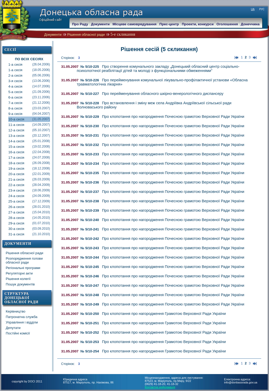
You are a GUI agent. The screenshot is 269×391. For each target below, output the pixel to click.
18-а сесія (29, 163)
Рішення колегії (18, 279)
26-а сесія (29, 207)
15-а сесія (29, 147)
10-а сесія (29, 119)
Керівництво (15, 311)
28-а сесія (29, 218)
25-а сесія (29, 201)
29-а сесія (29, 223)
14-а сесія (29, 141)
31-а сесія (29, 234)
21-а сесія (29, 179)
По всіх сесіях (29, 59)
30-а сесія (29, 229)
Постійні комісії (18, 333)
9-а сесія (29, 114)
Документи (53, 34)
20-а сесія (29, 174)
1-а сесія (29, 64)
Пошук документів (20, 284)
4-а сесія (29, 86)
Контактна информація (160, 387)
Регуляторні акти (19, 273)
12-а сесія (29, 130)
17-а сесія (29, 158)
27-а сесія (29, 212)
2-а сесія (29, 75)
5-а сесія (29, 92)
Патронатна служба (21, 317)
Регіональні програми (23, 268)
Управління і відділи (22, 322)
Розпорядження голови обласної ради (24, 260)
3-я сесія (29, 81)
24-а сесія (29, 196)
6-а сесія (29, 97)
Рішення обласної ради (86, 34)
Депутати (13, 328)
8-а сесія (29, 108)
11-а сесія (29, 125)
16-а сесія (29, 152)
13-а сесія (29, 136)
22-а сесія (29, 185)
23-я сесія (29, 190)
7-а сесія (29, 103)
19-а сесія (29, 168)
